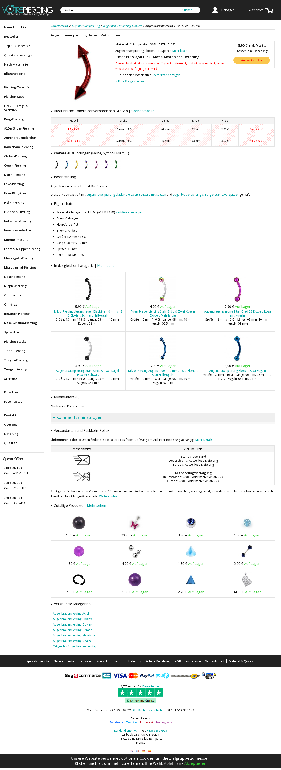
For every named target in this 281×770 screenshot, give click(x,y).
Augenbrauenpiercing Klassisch (74, 635)
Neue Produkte (15, 27)
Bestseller (11, 37)
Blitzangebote (14, 74)
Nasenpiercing (14, 277)
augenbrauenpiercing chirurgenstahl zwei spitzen (206, 194)
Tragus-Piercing (16, 360)
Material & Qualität (242, 661)
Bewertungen (151, 686)
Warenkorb (256, 10)
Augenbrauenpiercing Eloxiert (72, 624)
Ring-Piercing (14, 119)
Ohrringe (10, 304)
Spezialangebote (38, 661)
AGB (178, 661)
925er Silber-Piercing (19, 128)
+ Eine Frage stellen (129, 81)
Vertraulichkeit (214, 661)
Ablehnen (172, 763)
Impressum (193, 661)
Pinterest (146, 722)
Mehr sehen (106, 265)
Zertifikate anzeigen (166, 75)
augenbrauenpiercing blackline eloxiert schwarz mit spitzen (126, 194)
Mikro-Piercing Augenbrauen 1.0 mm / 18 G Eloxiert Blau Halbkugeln (163, 373)
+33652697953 (157, 731)
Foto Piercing (13, 392)
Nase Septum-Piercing (20, 323)
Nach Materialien (17, 64)
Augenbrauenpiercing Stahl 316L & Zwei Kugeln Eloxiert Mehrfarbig (163, 313)
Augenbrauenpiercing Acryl (71, 613)
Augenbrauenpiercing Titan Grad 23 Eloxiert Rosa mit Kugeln (237, 313)
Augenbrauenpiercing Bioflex (72, 619)
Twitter (131, 722)
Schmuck (10, 379)
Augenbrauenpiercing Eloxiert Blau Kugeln (237, 371)
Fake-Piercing (14, 184)
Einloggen (227, 10)
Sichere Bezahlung (157, 661)
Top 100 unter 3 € (17, 46)
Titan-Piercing (14, 351)
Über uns (10, 424)
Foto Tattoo (13, 402)
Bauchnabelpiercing (18, 147)
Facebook (116, 722)
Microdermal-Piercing (20, 267)
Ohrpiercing (12, 295)
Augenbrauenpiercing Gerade (72, 630)
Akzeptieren (195, 763)
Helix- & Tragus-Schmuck (16, 108)
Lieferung (11, 434)
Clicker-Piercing (15, 156)
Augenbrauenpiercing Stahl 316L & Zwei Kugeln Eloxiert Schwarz (88, 373)
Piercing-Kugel (14, 97)
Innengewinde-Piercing (20, 230)
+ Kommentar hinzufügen (78, 417)
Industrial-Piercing (17, 221)
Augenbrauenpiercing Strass (72, 641)
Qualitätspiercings (18, 55)
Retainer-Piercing (17, 314)
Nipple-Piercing (15, 286)
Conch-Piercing (15, 165)
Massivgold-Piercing (18, 258)
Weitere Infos (108, 496)
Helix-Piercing (14, 203)
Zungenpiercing (15, 369)
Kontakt (10, 415)
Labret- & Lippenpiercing (22, 249)
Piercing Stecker (16, 342)
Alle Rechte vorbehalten (148, 710)
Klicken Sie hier (88, 763)
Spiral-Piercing (14, 332)
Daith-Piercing (14, 175)
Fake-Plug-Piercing (17, 193)
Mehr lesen (179, 51)
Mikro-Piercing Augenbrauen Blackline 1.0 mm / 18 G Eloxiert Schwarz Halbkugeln (88, 313)
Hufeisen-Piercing (17, 212)
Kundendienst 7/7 (126, 731)
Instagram (164, 722)
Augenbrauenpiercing (20, 138)
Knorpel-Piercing (16, 240)
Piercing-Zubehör (16, 87)
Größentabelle (142, 110)
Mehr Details (204, 440)
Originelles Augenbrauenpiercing (74, 646)
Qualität (10, 443)
